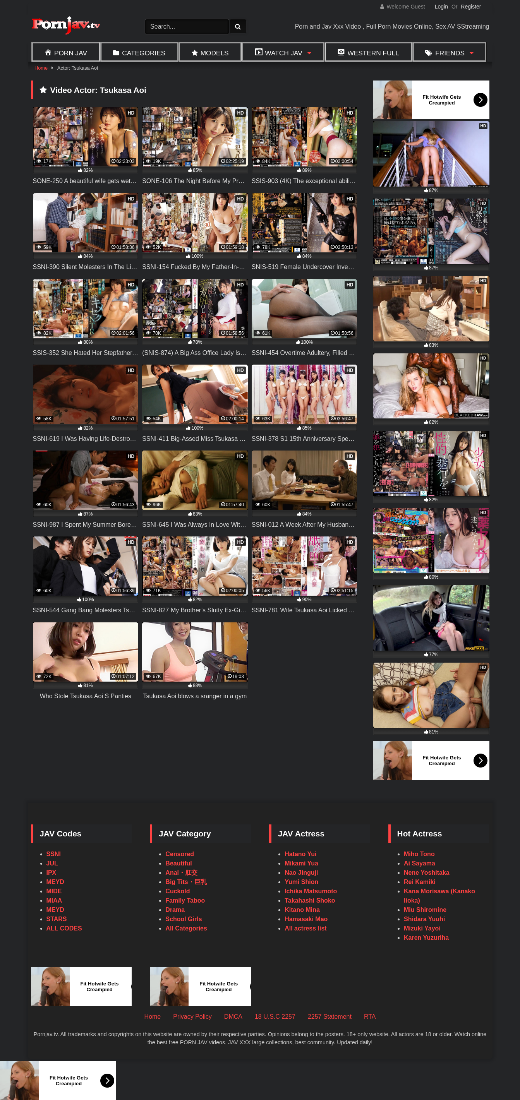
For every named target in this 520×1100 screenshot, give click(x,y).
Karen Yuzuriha (426, 937)
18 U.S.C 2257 (275, 1016)
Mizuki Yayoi (422, 928)
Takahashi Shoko (310, 900)
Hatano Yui (300, 854)
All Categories (186, 928)
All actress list (306, 928)
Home (41, 68)
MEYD (55, 882)
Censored (179, 854)
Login (441, 6)
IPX (51, 872)
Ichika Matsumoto (311, 891)
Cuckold (177, 891)
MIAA (54, 900)
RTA (370, 1016)
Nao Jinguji (301, 872)
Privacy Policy (192, 1016)
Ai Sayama (419, 863)
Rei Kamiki (420, 882)
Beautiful (178, 863)
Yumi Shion (301, 882)
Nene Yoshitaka (427, 872)
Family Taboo (185, 900)
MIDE (54, 891)
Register (471, 6)
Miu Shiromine (425, 909)
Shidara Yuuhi (424, 919)
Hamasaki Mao (306, 919)
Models (215, 53)
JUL (52, 863)
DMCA (233, 1016)
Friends (450, 53)
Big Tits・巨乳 (185, 882)
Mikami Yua (301, 863)
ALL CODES (64, 928)
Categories (143, 53)
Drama (175, 909)
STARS (56, 919)
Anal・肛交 (181, 872)
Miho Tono (419, 854)
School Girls (183, 919)
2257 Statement (330, 1016)
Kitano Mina (302, 909)
